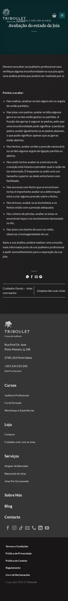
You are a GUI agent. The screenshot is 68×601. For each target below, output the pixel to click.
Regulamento (13, 567)
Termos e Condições (17, 546)
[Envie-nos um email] (27, 528)
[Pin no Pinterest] (40, 277)
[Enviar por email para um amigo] (36, 277)
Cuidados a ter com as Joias (20, 441)
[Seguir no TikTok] (21, 528)
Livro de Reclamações (18, 574)
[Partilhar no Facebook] (31, 277)
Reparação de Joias (15, 473)
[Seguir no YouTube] (47, 528)
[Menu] (62, 16)
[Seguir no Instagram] (14, 528)
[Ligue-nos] (34, 528)
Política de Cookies (16, 560)
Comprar (10, 434)
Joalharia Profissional (17, 395)
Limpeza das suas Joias (51, 290)
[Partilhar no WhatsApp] (27, 277)
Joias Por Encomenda (17, 481)
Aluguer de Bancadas (16, 465)
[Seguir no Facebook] (8, 528)
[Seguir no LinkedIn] (40, 528)
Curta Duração (13, 402)
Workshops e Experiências (19, 410)
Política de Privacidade (19, 553)
